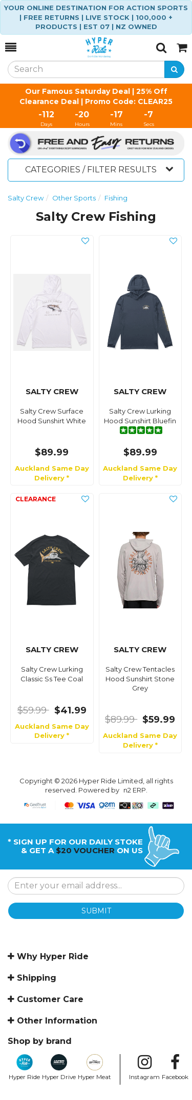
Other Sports (74, 198)
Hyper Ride (24, 1067)
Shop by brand (40, 1041)
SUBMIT (96, 910)
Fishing (115, 198)
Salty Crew (26, 198)
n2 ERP (134, 790)
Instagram (144, 1067)
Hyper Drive (59, 1067)
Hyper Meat (94, 1067)
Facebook (175, 1067)
